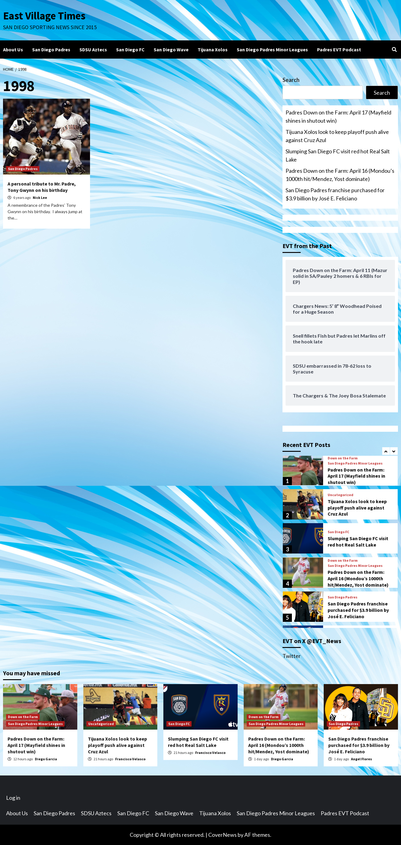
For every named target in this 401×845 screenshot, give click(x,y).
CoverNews (222, 834)
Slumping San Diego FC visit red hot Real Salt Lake (338, 155)
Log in (13, 797)
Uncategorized (340, 495)
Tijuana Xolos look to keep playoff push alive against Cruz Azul (337, 135)
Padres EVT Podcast (339, 49)
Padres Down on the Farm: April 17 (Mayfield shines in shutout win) (338, 116)
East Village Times (44, 15)
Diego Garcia (46, 759)
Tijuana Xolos (213, 49)
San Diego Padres (51, 49)
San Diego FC (130, 49)
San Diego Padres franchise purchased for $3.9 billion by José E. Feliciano (335, 194)
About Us (13, 49)
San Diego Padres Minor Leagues (272, 49)
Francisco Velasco (130, 759)
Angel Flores (361, 759)
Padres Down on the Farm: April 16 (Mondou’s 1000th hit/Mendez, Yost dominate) (340, 174)
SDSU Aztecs (93, 49)
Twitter (291, 655)
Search (290, 80)
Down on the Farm (343, 458)
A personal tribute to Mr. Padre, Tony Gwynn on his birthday (42, 187)
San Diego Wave (171, 49)
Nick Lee (40, 197)
